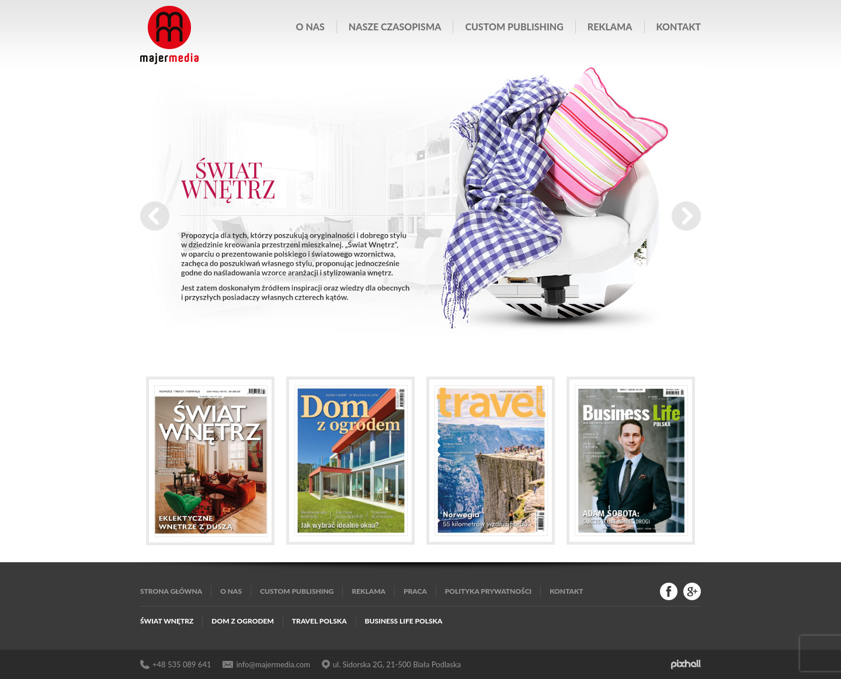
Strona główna (171, 591)
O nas (310, 26)
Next (686, 216)
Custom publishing (514, 26)
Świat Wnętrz (166, 621)
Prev (154, 216)
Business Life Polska (404, 621)
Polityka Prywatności (488, 591)
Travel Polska (319, 621)
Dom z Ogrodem (242, 621)
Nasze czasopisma (395, 26)
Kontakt (678, 26)
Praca (415, 591)
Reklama (610, 26)
